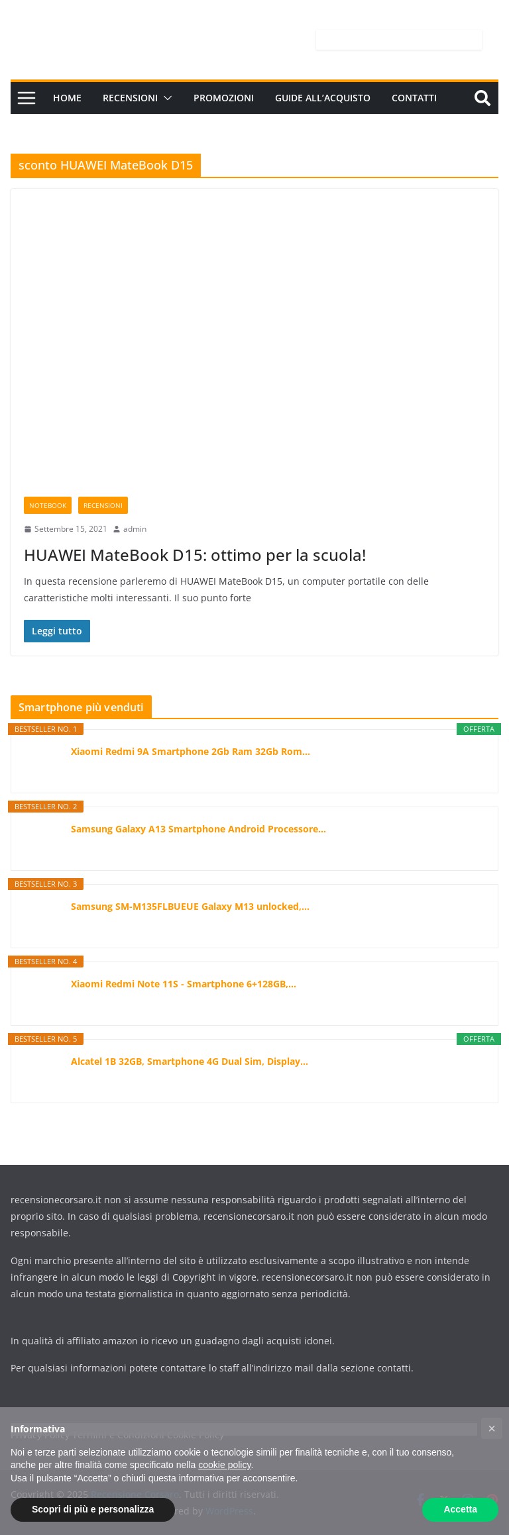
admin (134, 528)
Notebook (47, 505)
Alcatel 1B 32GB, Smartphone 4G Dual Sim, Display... (189, 1061)
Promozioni (224, 97)
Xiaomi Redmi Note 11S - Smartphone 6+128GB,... (183, 983)
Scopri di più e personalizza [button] (93, 1509)
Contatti (414, 97)
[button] (165, 98)
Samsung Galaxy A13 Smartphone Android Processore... (198, 828)
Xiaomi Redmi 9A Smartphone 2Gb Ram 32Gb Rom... (190, 751)
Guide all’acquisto (322, 97)
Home (67, 97)
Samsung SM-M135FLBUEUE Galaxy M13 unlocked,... (190, 906)
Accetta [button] (460, 1509)
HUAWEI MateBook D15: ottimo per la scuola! (195, 555)
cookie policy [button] (224, 1465)
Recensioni (130, 97)
